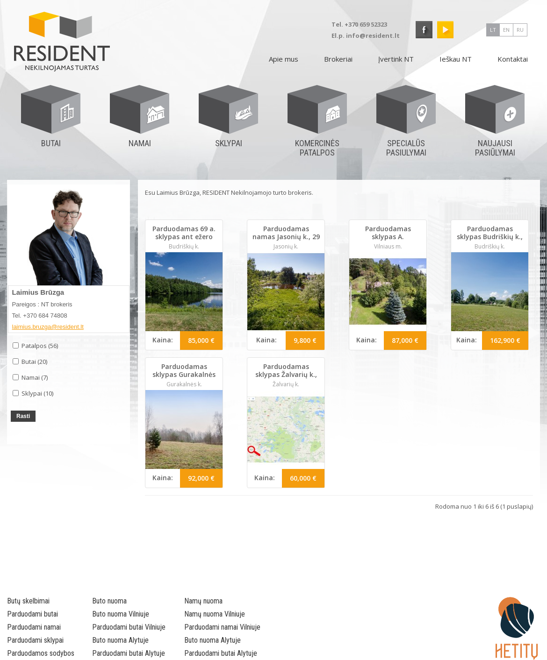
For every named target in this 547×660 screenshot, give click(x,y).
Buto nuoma (109, 600)
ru (520, 29)
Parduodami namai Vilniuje (222, 627)
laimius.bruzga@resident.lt (48, 326)
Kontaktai (512, 59)
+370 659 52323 (366, 24)
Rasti (23, 416)
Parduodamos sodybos (40, 653)
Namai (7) (30, 377)
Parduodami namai (34, 627)
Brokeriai (338, 59)
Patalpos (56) (35, 345)
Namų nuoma (203, 600)
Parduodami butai (32, 614)
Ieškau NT (455, 59)
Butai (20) (30, 361)
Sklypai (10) (33, 393)
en (506, 29)
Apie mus (283, 59)
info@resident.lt (373, 35)
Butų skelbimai (28, 600)
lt (493, 29)
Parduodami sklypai (35, 640)
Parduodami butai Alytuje (128, 653)
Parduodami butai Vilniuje (129, 627)
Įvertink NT (396, 59)
